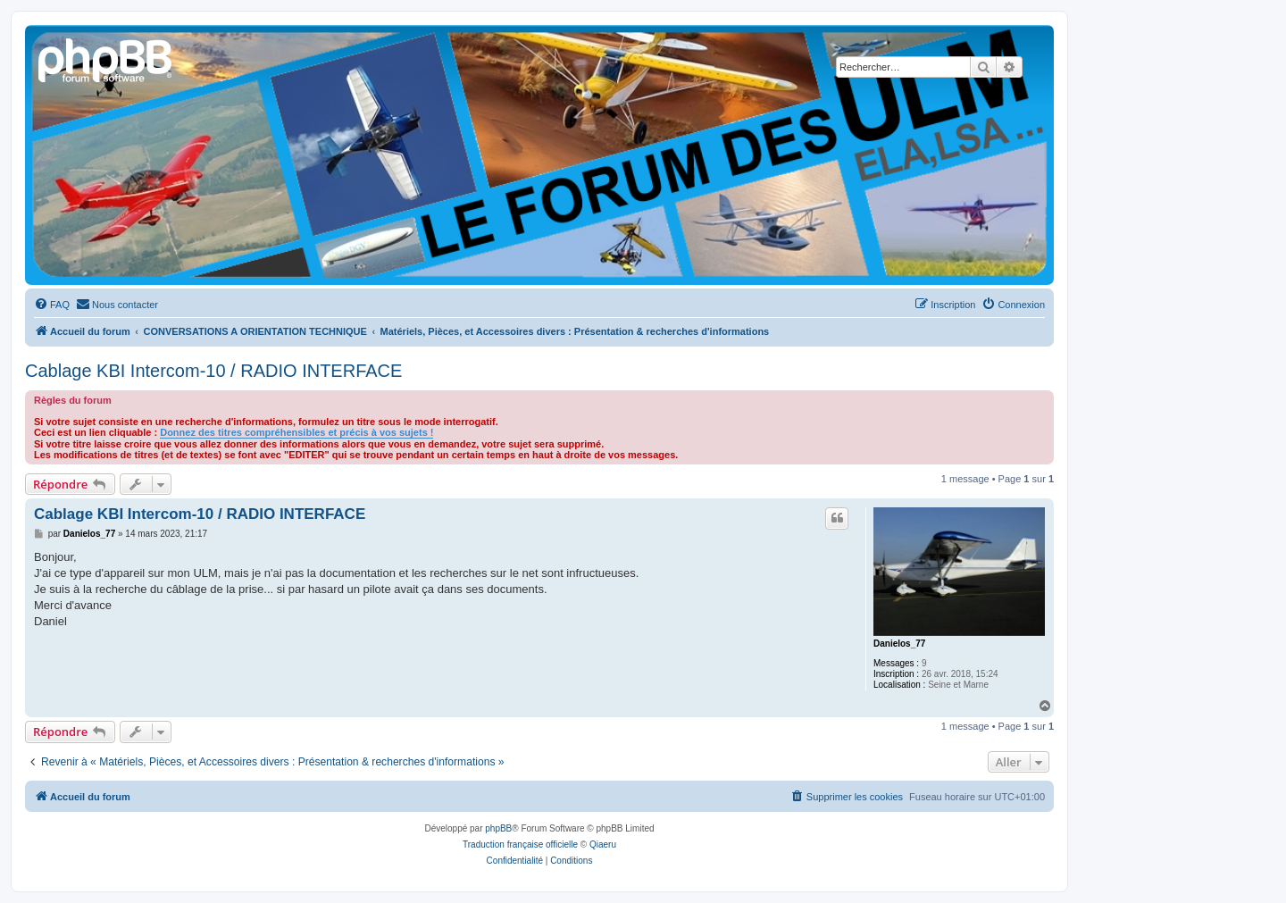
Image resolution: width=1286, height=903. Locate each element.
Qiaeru (602, 844)
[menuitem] (52, 304)
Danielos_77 (899, 643)
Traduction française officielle (520, 844)
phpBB (498, 828)
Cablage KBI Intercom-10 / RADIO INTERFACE (213, 370)
